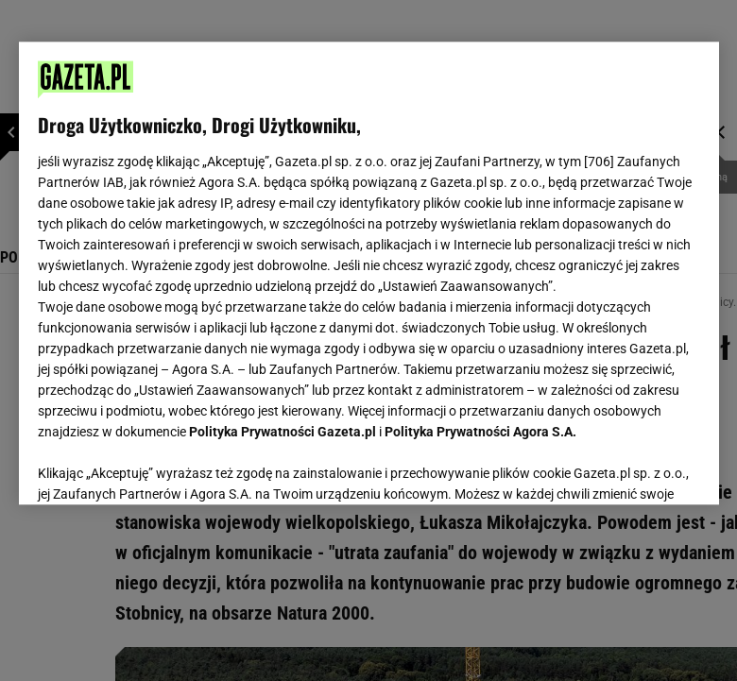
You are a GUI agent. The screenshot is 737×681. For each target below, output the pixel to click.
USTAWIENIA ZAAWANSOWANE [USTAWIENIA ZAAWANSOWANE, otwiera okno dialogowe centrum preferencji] (161, 466)
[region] (369, 273)
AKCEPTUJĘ (635, 467)
